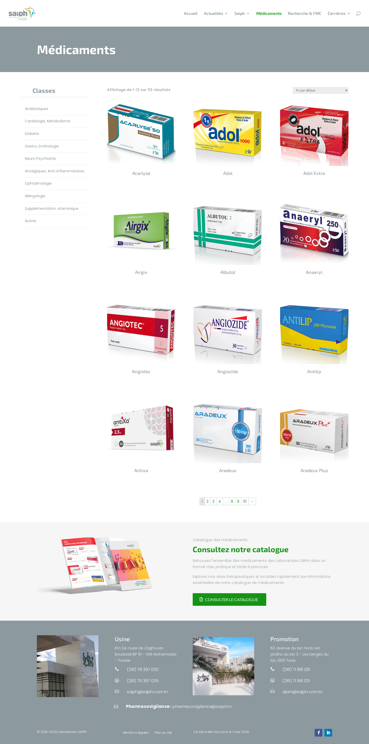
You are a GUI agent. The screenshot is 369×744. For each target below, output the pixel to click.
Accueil (191, 14)
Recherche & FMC (304, 14)
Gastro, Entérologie (42, 146)
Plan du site (163, 733)
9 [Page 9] (238, 501)
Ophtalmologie (38, 183)
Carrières (336, 14)
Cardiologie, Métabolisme (47, 121)
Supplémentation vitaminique (51, 208)
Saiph (239, 14)
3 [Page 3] (213, 501)
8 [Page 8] (232, 501)
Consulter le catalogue (231, 599)
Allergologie (35, 196)
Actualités (213, 14)
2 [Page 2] (208, 501)
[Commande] (320, 90)
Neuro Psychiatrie (40, 158)
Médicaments (269, 14)
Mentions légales (136, 733)
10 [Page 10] (245, 501)
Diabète (32, 133)
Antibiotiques (36, 108)
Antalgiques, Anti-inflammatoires (54, 171)
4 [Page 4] (219, 501)
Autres (30, 220)
